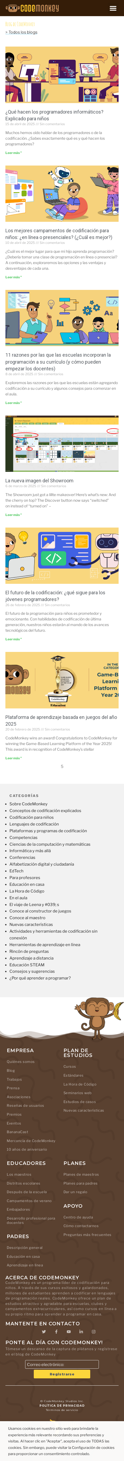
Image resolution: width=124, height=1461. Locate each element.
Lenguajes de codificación (34, 824)
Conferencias (22, 857)
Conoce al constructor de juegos (40, 911)
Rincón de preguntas (29, 951)
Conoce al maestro (27, 917)
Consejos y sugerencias (32, 971)
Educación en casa (26, 884)
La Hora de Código (26, 891)
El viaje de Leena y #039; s (34, 904)
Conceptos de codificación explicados (45, 810)
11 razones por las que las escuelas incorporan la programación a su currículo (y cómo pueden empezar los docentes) (58, 361)
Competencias (23, 837)
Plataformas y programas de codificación (48, 830)
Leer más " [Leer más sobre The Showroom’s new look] (13, 515)
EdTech (16, 871)
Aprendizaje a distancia (31, 958)
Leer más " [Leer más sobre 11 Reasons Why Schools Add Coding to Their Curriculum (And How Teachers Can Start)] (13, 403)
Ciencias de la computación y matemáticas (50, 844)
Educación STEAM (27, 965)
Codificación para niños (31, 817)
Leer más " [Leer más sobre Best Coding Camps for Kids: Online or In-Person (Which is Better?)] (13, 277)
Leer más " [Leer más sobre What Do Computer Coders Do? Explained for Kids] (13, 153)
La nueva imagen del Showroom (39, 480)
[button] (113, 8)
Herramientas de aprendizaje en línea (44, 944)
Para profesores (24, 877)
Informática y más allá (30, 850)
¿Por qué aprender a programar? (40, 978)
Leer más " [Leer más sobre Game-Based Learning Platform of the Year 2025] (13, 758)
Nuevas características (31, 924)
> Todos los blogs (21, 32)
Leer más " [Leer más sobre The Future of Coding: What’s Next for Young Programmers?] (13, 639)
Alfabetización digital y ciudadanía (41, 864)
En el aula (18, 897)
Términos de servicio (62, 1410)
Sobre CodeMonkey (28, 804)
